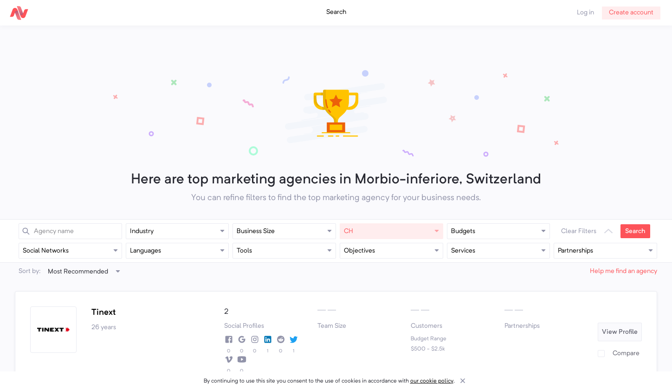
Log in (585, 12)
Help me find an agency (623, 271)
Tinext (103, 312)
